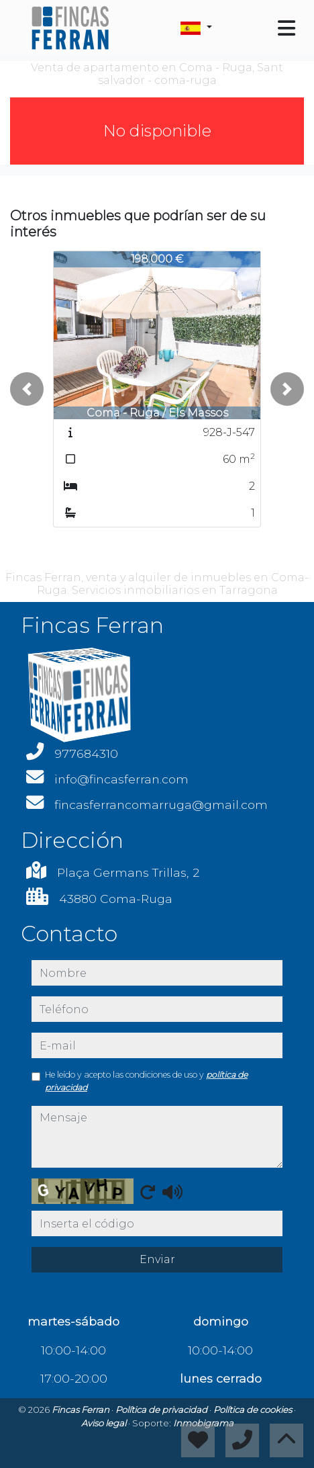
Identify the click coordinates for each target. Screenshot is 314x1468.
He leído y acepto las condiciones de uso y (146, 1081)
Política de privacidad (162, 1409)
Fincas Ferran (81, 1409)
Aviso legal (104, 1423)
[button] (27, 389)
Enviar (157, 1259)
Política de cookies (253, 1409)
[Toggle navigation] (286, 28)
